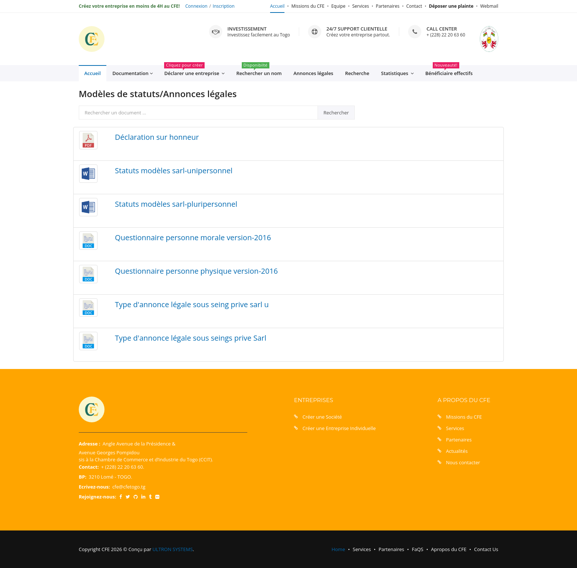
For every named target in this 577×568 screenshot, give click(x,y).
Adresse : (89, 443)
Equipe (338, 6)
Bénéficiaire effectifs (449, 71)
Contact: (89, 467)
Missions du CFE (308, 6)
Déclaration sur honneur (157, 137)
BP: (82, 476)
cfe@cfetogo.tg (128, 486)
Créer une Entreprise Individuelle (339, 428)
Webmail (489, 6)
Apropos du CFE (448, 549)
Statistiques (397, 73)
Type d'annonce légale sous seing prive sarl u (192, 304)
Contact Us (486, 549)
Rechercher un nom (259, 71)
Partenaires (387, 6)
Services (360, 6)
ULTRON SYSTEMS (172, 549)
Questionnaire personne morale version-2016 (193, 237)
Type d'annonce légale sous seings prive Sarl (190, 338)
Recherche (357, 73)
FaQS (417, 549)
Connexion (196, 6)
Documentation (133, 73)
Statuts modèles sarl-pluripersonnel (176, 204)
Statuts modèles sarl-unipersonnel (173, 170)
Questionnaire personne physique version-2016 (196, 271)
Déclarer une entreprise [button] (194, 71)
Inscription (223, 6)
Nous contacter (463, 462)
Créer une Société (322, 416)
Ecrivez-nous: (94, 486)
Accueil (277, 6)
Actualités (457, 451)
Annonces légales (313, 73)
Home (338, 549)
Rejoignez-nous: (97, 496)
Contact (414, 6)
